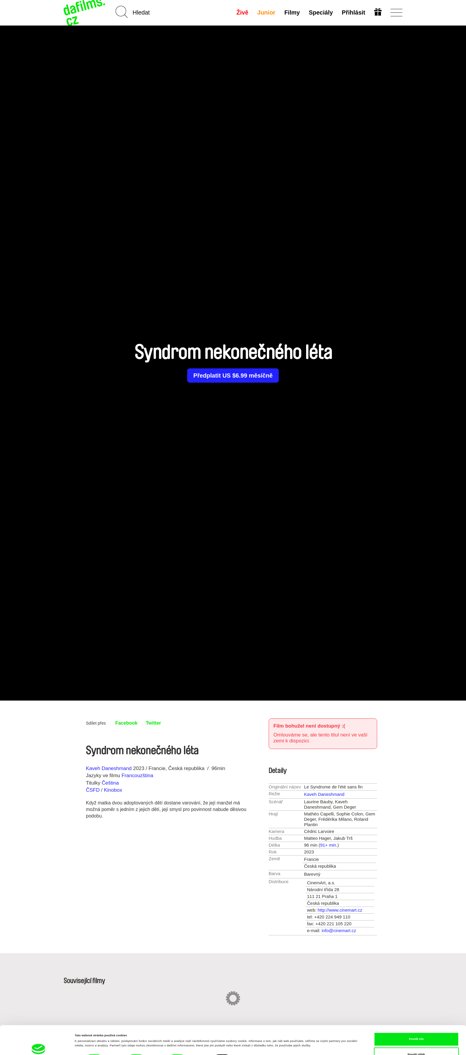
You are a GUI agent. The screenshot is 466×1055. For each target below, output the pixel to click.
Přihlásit (353, 12)
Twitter (153, 722)
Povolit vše (416, 1010)
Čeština (110, 783)
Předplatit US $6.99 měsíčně (233, 375)
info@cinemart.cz (339, 930)
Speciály (321, 12)
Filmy (292, 12)
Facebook (126, 722)
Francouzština (137, 775)
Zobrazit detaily (248, 1032)
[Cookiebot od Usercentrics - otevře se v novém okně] (38, 1045)
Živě (242, 12)
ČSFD (93, 790)
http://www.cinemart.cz (340, 910)
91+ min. (328, 845)
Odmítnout (416, 1041)
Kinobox (113, 790)
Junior (266, 12)
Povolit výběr (416, 1025)
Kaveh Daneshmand (109, 768)
